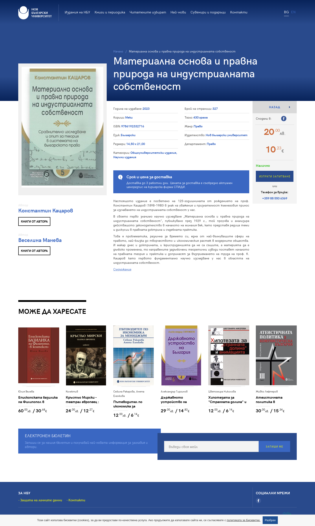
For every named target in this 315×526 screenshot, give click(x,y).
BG (286, 11)
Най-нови (178, 11)
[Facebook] (258, 500)
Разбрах (270, 520)
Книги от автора (34, 221)
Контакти (238, 11)
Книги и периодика (110, 11)
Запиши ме (274, 446)
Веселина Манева (40, 239)
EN (293, 11)
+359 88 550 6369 (274, 198)
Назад (274, 107)
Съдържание (122, 269)
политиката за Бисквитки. (243, 520)
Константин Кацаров (45, 210)
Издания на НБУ (77, 11)
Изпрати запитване (274, 176)
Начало (118, 51)
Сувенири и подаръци (208, 11)
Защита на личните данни (41, 500)
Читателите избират (148, 11)
